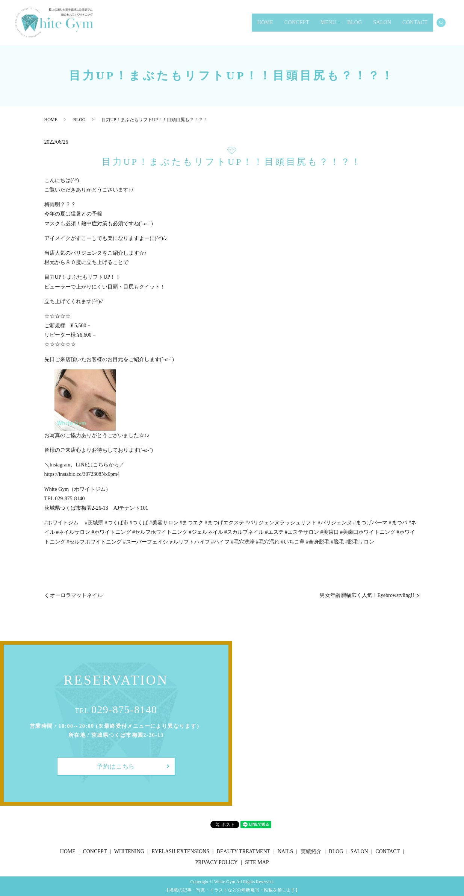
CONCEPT (249, 23)
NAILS (285, 851)
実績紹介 (311, 851)
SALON (364, 23)
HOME (207, 23)
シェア (201, 828)
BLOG (327, 23)
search (445, 22)
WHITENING (129, 851)
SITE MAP (257, 862)
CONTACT (408, 23)
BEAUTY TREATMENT (244, 851)
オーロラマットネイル (76, 595)
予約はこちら (116, 766)
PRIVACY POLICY (216, 862)
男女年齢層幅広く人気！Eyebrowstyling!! (367, 595)
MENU (292, 23)
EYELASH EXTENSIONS (180, 851)
